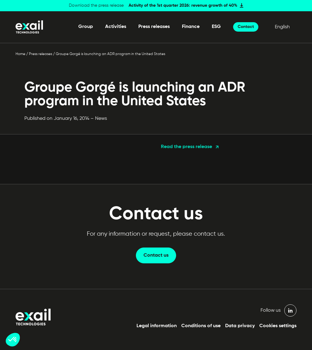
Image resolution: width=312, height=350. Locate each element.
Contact (246, 27)
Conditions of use (201, 326)
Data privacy (240, 326)
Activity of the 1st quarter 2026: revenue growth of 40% (183, 5)
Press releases (154, 26)
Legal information (156, 326)
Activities (115, 26)
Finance (191, 26)
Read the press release (186, 146)
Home (20, 54)
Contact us (156, 255)
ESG (216, 26)
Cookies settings (277, 326)
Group (85, 26)
